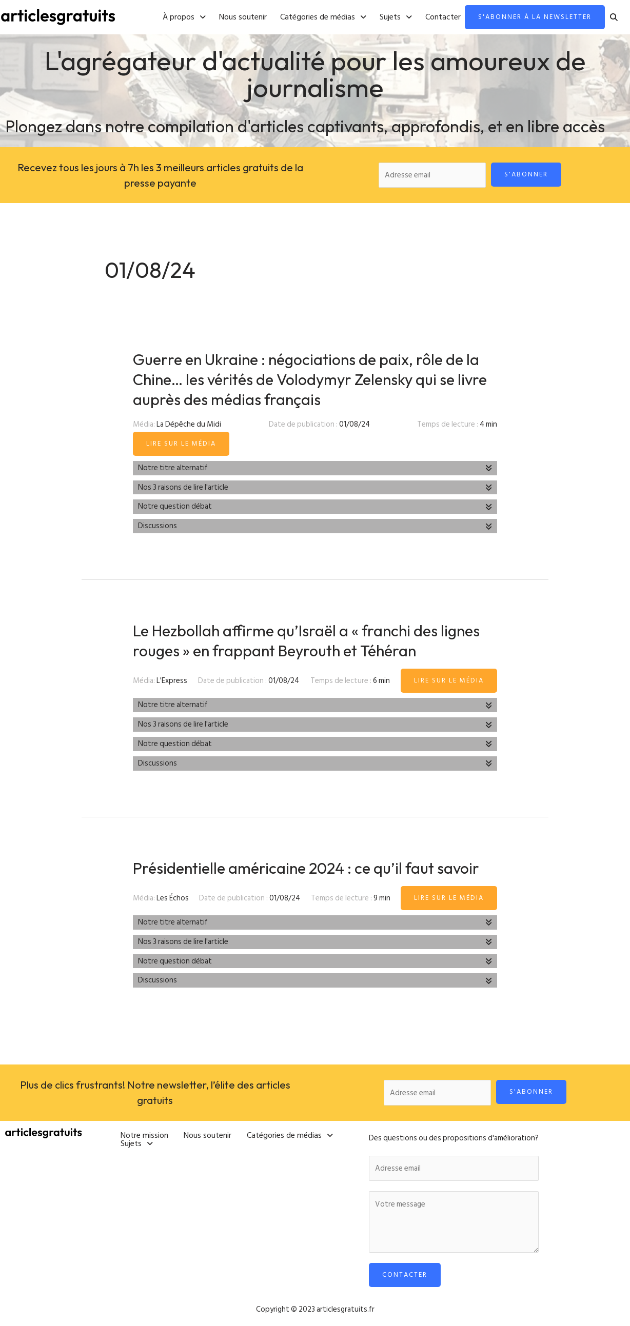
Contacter (443, 17)
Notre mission (144, 1135)
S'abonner (526, 174)
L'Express (171, 680)
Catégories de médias (323, 17)
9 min (381, 898)
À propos (184, 17)
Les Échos (172, 898)
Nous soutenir (243, 17)
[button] (184, 17)
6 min (381, 680)
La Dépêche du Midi (188, 424)
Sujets (396, 17)
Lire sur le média (181, 443)
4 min (488, 424)
